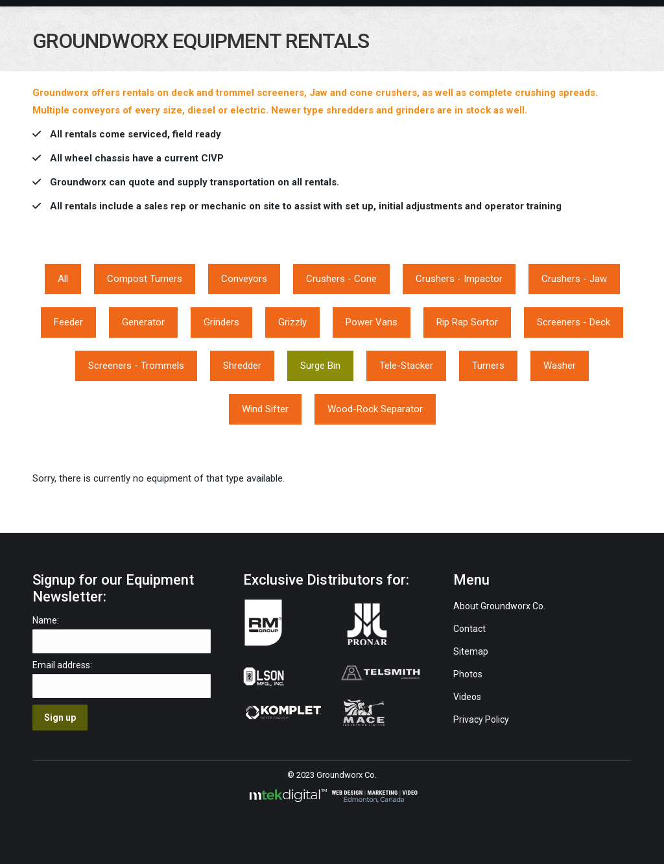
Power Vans (371, 322)
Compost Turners (144, 279)
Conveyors (244, 279)
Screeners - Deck (573, 322)
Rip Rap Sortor (467, 322)
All (63, 279)
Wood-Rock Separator (375, 409)
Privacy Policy (481, 719)
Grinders (221, 322)
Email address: (62, 665)
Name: (45, 620)
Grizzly (292, 322)
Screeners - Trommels (136, 365)
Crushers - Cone (341, 279)
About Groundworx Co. (499, 606)
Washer (559, 365)
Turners (488, 365)
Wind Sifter (265, 409)
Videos (468, 697)
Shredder (242, 365)
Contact (469, 629)
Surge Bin (320, 365)
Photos (467, 674)
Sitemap (470, 651)
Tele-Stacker (406, 365)
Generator (143, 322)
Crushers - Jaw (574, 279)
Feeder (68, 322)
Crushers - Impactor (459, 279)
